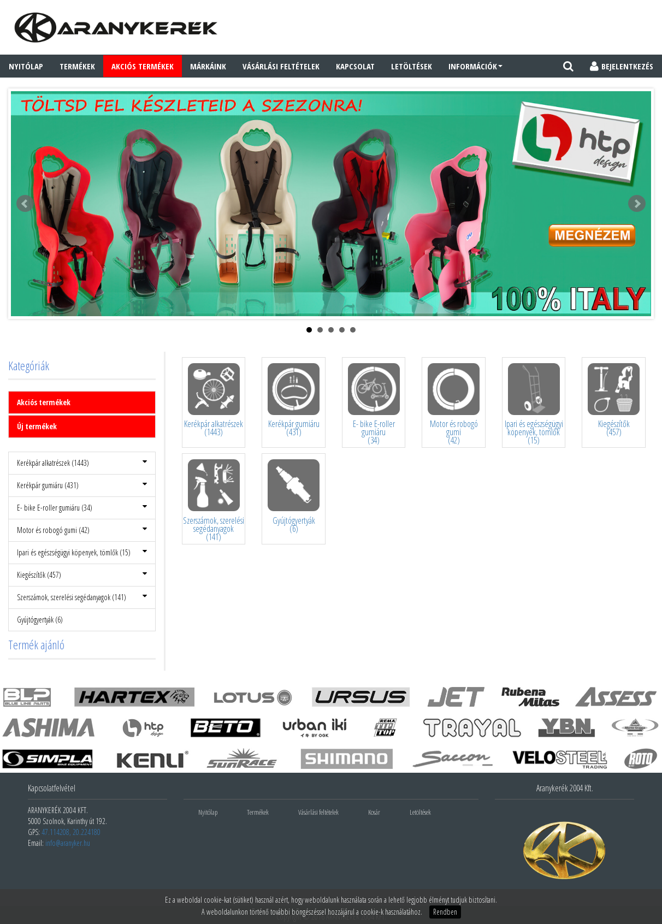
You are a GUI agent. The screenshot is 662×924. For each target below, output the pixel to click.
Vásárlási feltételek (281, 66)
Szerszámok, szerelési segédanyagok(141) (213, 530)
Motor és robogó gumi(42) (454, 433)
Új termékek (37, 426)
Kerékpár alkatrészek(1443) (213, 429)
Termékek (77, 66)
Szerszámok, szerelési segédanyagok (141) (82, 597)
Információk (475, 66)
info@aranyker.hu (67, 843)
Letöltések (411, 66)
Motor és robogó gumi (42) (82, 530)
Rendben (445, 912)
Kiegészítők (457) (82, 575)
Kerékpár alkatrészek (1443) (82, 463)
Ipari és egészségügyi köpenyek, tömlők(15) (534, 433)
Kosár (374, 812)
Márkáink (208, 66)
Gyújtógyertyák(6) (294, 526)
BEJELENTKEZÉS (621, 66)
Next (637, 203)
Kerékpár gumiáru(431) (294, 429)
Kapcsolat (355, 66)
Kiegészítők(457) (614, 429)
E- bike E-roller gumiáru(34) (374, 433)
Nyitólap (26, 66)
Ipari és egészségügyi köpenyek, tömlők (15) (82, 552)
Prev (25, 203)
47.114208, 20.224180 (71, 832)
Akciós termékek (43, 402)
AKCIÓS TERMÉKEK (142, 66)
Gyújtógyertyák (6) (40, 619)
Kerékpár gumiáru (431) (82, 485)
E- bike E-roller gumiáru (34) (82, 507)
